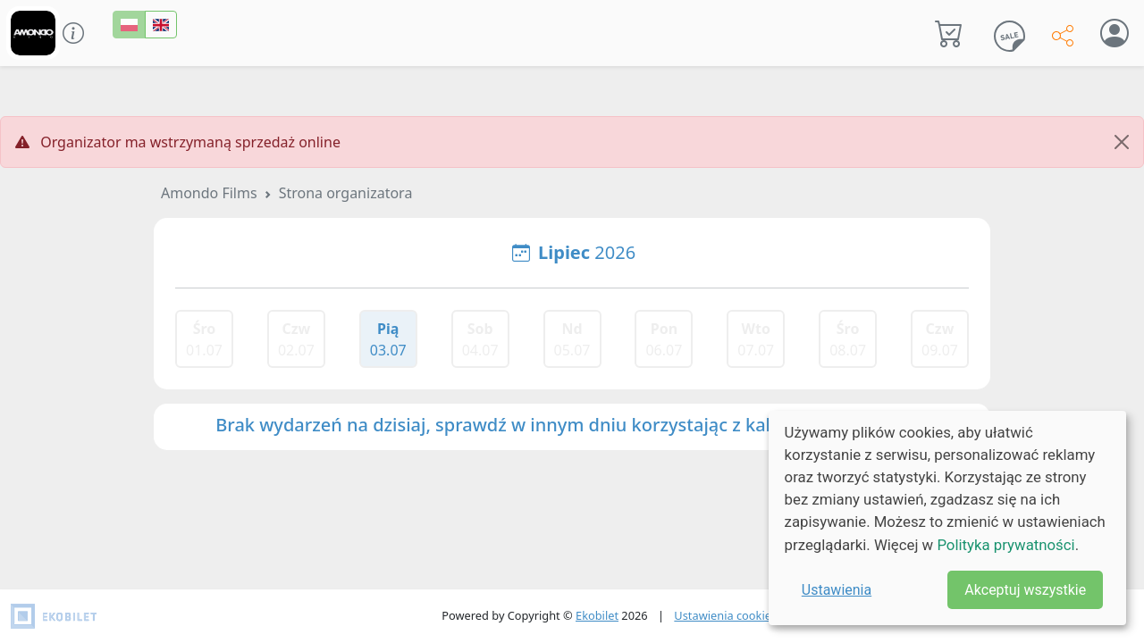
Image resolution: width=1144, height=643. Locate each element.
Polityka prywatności (1005, 545)
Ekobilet (597, 615)
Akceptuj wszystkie (1025, 589)
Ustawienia (836, 589)
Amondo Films (209, 193)
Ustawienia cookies (725, 615)
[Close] (1121, 142)
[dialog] (947, 518)
